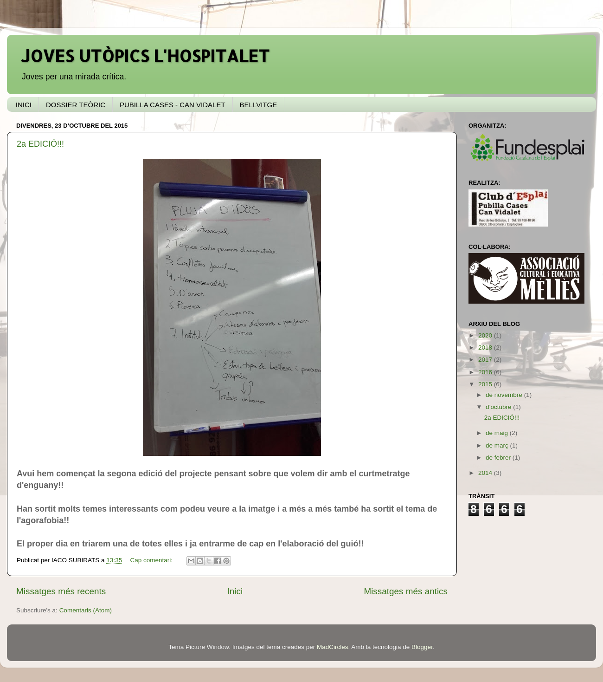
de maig (498, 432)
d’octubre (499, 406)
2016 (486, 372)
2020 (486, 335)
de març (498, 445)
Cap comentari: (152, 560)
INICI (24, 105)
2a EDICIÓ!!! (40, 144)
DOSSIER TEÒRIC (75, 105)
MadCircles (332, 646)
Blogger (422, 646)
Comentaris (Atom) (85, 610)
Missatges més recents (61, 591)
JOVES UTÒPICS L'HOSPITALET (145, 55)
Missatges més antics (406, 591)
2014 (486, 472)
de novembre (505, 394)
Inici (235, 591)
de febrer (499, 457)
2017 (486, 359)
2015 (486, 384)
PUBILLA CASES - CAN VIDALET (172, 105)
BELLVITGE (258, 105)
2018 (486, 347)
